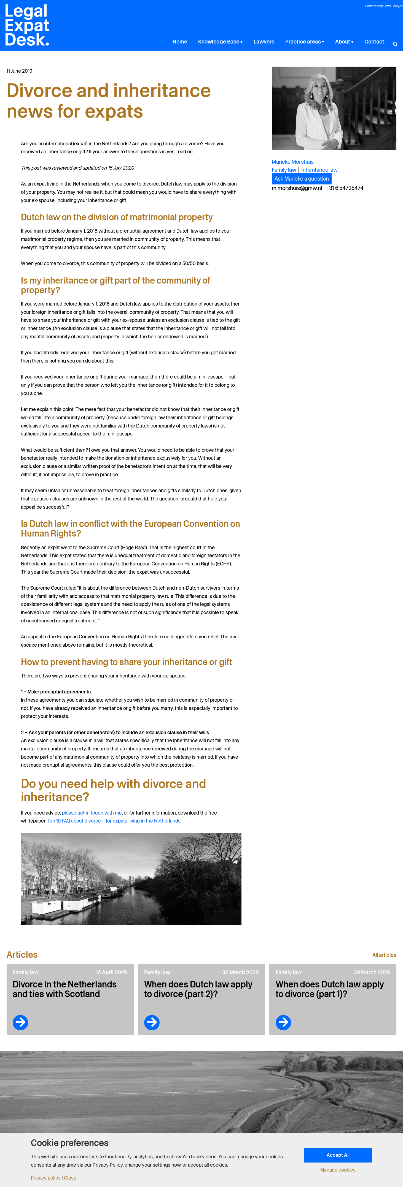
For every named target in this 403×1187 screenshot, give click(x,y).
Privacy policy (46, 1177)
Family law (284, 170)
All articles (383, 955)
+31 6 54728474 (345, 188)
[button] (270, 41)
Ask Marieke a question (302, 179)
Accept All (338, 1155)
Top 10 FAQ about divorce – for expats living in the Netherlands (114, 820)
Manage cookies (338, 1169)
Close (70, 1177)
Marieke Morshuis (293, 162)
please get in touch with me (92, 812)
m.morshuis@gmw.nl (297, 188)
